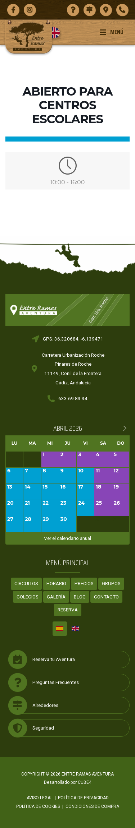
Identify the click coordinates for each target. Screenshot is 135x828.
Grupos (111, 583)
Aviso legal (40, 797)
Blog (80, 597)
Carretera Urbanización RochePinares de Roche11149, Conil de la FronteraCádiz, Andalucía (73, 368)
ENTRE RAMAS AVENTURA (88, 774)
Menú (111, 32)
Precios (84, 583)
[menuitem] (57, 32)
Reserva (68, 609)
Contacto (106, 597)
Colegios (28, 597)
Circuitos (26, 583)
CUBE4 (84, 782)
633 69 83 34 (72, 398)
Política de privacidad (83, 797)
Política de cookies (38, 806)
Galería (56, 597)
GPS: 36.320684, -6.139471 (73, 339)
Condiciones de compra (92, 806)
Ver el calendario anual (67, 538)
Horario (56, 583)
